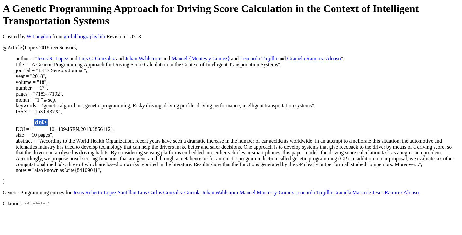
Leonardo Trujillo (258, 58)
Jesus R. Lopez (52, 58)
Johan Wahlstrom (143, 58)
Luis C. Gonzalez (96, 58)
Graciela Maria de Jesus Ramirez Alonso (376, 192)
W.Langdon (38, 36)
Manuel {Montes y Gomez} (201, 58)
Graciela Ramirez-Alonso (314, 58)
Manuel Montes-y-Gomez (266, 192)
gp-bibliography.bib (84, 36)
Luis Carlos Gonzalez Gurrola (169, 192)
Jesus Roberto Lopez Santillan (104, 192)
